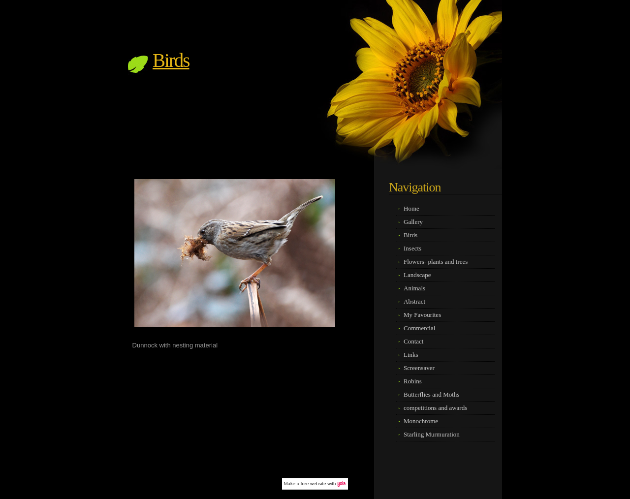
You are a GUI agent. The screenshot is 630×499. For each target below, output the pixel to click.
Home (411, 208)
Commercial (419, 328)
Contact (413, 341)
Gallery (413, 221)
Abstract (414, 301)
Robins (413, 381)
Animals (414, 288)
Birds (171, 60)
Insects (412, 248)
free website (313, 483)
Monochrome (421, 421)
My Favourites (422, 314)
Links (411, 354)
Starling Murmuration (432, 434)
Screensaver (419, 368)
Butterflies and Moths (431, 394)
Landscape (417, 275)
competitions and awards (435, 407)
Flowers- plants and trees (436, 261)
